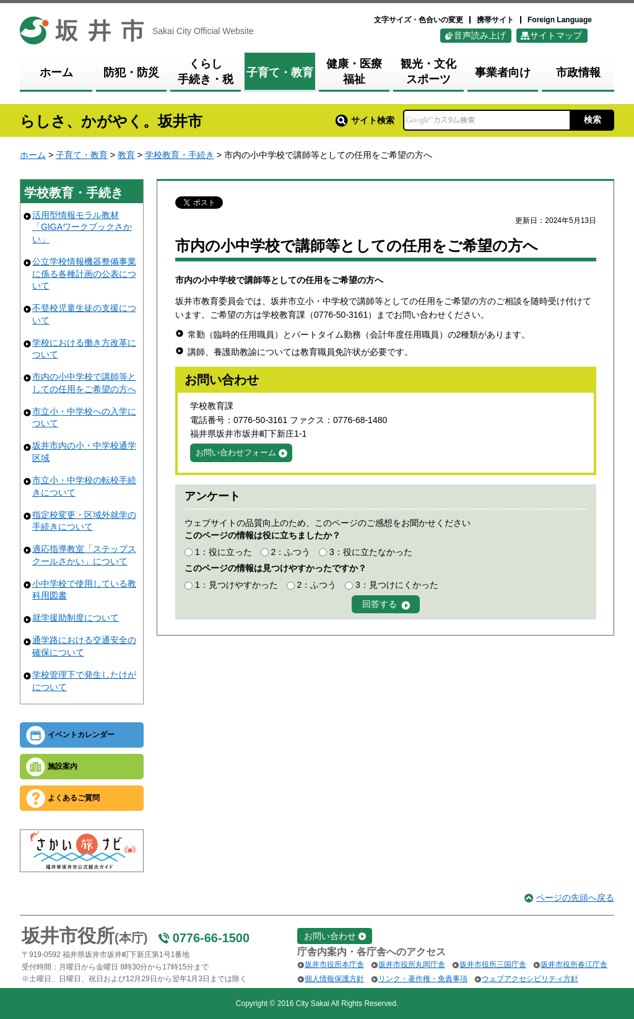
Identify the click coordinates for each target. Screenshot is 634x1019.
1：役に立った (223, 552)
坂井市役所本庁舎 (334, 964)
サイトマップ (556, 35)
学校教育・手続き (179, 155)
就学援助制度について (75, 618)
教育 (126, 155)
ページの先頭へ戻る (575, 898)
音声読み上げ (480, 35)
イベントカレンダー (81, 734)
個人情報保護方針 (334, 978)
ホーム (33, 155)
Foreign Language (560, 19)
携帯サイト (495, 19)
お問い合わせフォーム (236, 452)
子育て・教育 (82, 155)
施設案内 (62, 766)
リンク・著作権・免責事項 (422, 978)
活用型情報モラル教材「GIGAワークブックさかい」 (82, 227)
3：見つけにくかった (396, 585)
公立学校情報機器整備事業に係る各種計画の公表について (84, 273)
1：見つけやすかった (236, 585)
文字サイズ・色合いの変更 (418, 19)
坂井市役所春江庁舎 (574, 964)
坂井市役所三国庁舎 (492, 964)
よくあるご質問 (74, 798)
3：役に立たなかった (370, 552)
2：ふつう (290, 552)
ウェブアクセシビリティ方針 (530, 978)
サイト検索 (365, 120)
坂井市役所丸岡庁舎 (411, 964)
